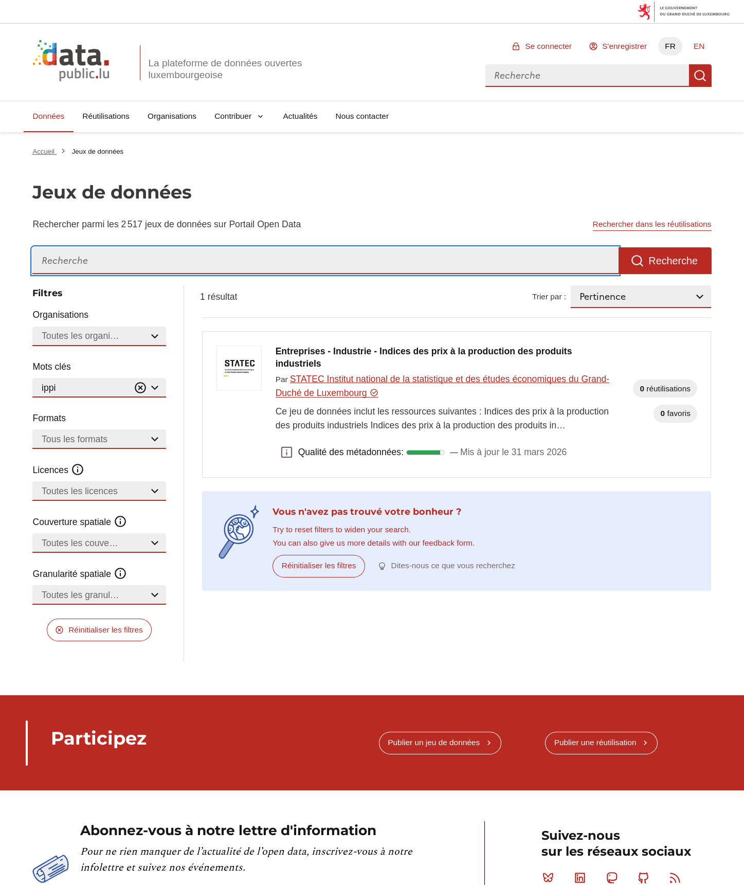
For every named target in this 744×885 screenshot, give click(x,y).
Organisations (172, 116)
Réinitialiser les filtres (105, 629)
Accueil (44, 151)
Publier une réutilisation (595, 742)
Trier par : (549, 296)
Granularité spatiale (79, 574)
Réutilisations (106, 116)
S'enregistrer (624, 46)
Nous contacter (362, 116)
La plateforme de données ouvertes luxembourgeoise (225, 69)
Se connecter (548, 46)
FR (670, 46)
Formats (49, 418)
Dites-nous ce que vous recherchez (453, 565)
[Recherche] (325, 261)
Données (48, 116)
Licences (58, 470)
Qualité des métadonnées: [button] (287, 452)
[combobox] (587, 75)
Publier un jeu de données (434, 742)
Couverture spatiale (79, 522)
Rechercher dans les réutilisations (652, 224)
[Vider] (140, 388)
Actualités (300, 116)
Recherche (700, 75)
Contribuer (232, 116)
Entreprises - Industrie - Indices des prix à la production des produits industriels (424, 357)
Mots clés (51, 367)
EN (699, 46)
